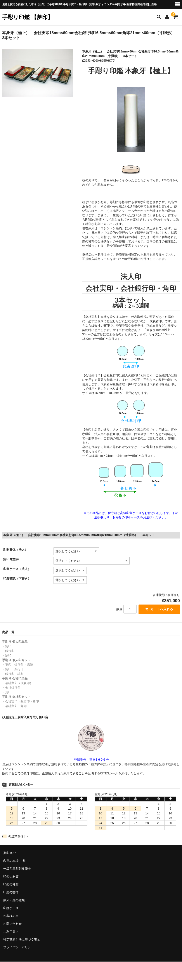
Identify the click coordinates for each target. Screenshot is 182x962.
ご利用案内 (11, 932)
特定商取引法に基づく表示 (21, 939)
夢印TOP (9, 853)
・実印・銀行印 (13, 669)
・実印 (6, 646)
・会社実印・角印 (14, 706)
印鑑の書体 (11, 892)
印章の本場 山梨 (14, 861)
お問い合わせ (12, 924)
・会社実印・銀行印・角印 (20, 702)
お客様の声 (11, 916)
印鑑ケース (11, 908)
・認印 (6, 656)
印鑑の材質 (11, 876)
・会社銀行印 (11, 688)
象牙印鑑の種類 (14, 900)
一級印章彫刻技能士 (17, 869)
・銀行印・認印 (13, 674)
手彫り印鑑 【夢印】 (27, 17)
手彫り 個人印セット (16, 660)
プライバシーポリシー (18, 947)
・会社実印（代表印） (17, 683)
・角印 (6, 692)
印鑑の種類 (11, 884)
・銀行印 (8, 651)
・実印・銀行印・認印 (17, 665)
